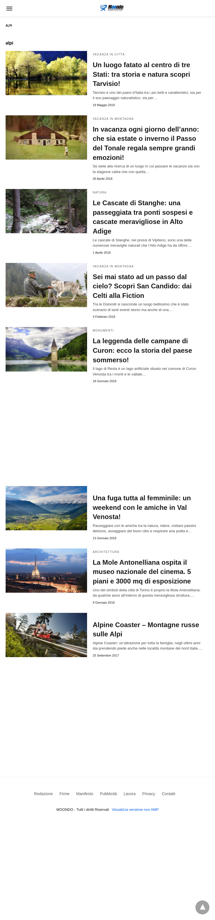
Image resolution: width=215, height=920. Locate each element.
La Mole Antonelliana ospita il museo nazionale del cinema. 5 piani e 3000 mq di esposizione (142, 572)
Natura (99, 192)
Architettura (106, 552)
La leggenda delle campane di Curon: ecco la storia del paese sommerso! (142, 350)
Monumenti (103, 330)
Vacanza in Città (109, 54)
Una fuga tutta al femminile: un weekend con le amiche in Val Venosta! (142, 507)
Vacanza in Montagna (113, 118)
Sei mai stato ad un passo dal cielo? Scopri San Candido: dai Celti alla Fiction (142, 286)
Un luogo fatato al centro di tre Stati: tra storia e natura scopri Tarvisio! (141, 74)
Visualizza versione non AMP (135, 809)
